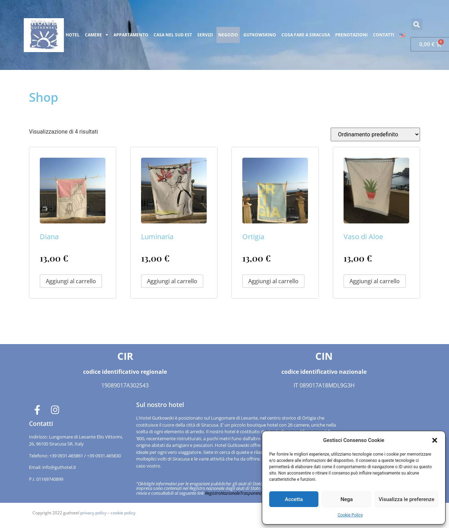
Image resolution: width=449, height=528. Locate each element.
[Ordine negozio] (375, 134)
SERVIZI (205, 35)
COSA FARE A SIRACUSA (305, 35)
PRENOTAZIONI (351, 35)
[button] (434, 440)
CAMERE (96, 35)
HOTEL (73, 35)
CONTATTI (383, 35)
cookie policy (123, 513)
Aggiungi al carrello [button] (71, 281)
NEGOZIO (228, 35)
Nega (346, 499)
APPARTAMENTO (130, 35)
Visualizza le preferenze (406, 499)
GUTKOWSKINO (259, 35)
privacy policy (93, 513)
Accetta (294, 499)
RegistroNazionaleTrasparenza (234, 493)
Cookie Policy (350, 515)
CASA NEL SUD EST (173, 35)
